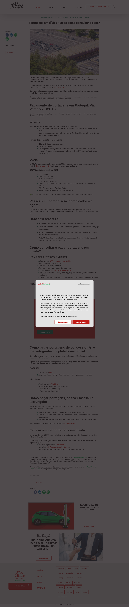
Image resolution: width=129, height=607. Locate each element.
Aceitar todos (81, 322)
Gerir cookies (63, 322)
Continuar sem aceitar (84, 284)
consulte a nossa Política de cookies (66, 316)
